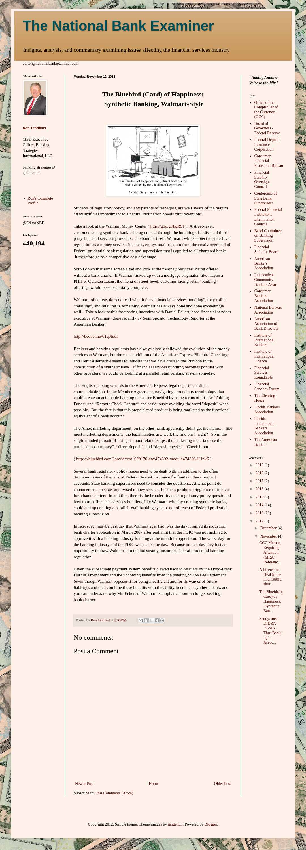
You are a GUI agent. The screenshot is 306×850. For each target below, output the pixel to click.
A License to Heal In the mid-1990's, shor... (270, 577)
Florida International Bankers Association (264, 426)
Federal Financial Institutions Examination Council (268, 216)
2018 (260, 473)
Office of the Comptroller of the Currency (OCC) (266, 109)
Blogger (211, 824)
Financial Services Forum (266, 386)
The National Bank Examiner (118, 26)
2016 (260, 489)
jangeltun (175, 824)
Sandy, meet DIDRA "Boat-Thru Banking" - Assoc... (270, 630)
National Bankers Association (268, 309)
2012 (260, 521)
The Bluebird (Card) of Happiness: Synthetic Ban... (270, 601)
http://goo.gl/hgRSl (167, 226)
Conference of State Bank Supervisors (265, 198)
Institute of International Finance (264, 356)
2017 (260, 481)
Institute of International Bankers (264, 340)
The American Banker (265, 442)
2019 (260, 465)
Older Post (222, 784)
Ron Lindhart (34, 128)
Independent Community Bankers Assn (265, 280)
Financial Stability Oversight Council (262, 179)
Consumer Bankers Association (263, 296)
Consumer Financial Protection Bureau (268, 161)
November (269, 536)
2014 (260, 505)
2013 (260, 513)
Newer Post (84, 784)
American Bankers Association (263, 263)
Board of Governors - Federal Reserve (267, 128)
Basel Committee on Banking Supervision (268, 236)
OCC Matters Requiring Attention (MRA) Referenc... (270, 552)
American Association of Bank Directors (266, 324)
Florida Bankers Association (267, 409)
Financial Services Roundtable (263, 373)
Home (154, 784)
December (268, 528)
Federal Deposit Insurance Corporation (267, 145)
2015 (260, 497)
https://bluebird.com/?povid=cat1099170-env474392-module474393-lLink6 (142, 458)
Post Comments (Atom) (114, 793)
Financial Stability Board (266, 249)
